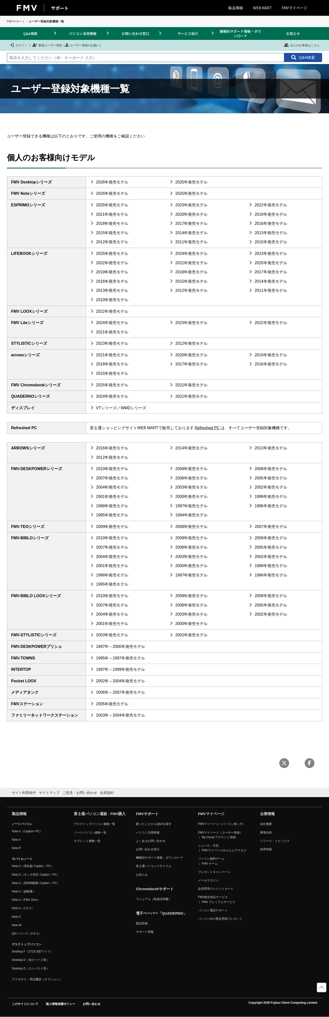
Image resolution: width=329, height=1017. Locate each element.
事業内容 (266, 832)
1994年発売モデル (191, 515)
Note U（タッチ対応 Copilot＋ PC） (36, 874)
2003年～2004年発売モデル (120, 715)
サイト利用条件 (24, 793)
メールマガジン (208, 880)
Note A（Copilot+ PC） (27, 831)
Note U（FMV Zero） (26, 900)
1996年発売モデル (271, 506)
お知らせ (293, 33)
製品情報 (235, 7)
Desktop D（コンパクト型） (30, 968)
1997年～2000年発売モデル (120, 646)
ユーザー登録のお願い (82, 45)
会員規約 (107, 793)
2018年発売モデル (112, 223)
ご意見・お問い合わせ (80, 793)
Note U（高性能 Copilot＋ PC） (33, 866)
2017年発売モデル (191, 223)
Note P (16, 848)
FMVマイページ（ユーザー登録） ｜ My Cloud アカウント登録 (220, 835)
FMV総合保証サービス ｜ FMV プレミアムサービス (216, 899)
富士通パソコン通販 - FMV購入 (100, 814)
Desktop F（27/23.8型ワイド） (32, 951)
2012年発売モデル (112, 242)
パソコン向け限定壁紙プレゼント (220, 918)
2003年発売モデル (191, 487)
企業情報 (267, 814)
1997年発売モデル (191, 506)
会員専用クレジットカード (215, 888)
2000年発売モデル (191, 496)
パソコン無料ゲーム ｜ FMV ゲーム (211, 861)
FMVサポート (16, 21)
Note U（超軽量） (24, 891)
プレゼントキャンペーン (214, 872)
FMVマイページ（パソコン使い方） (222, 824)
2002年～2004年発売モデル (120, 681)
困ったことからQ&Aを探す (154, 824)
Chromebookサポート (155, 889)
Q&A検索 (30, 33)
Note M (16, 925)
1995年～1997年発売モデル (120, 658)
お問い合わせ (91, 1004)
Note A (16, 839)
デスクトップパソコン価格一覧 (94, 824)
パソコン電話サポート (213, 910)
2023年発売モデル (191, 205)
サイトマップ (49, 793)
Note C (16, 917)
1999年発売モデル (271, 496)
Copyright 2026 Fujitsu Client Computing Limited (282, 1002)
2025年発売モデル (191, 182)
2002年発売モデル (271, 487)
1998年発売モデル (112, 506)
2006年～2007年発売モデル (120, 692)
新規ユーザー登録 (47, 45)
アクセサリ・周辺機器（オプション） (37, 979)
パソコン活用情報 (83, 33)
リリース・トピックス (275, 841)
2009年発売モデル (191, 469)
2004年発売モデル (112, 487)
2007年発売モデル (112, 478)
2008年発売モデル (271, 469)
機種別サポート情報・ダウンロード (240, 33)
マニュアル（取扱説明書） (153, 899)
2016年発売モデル (271, 223)
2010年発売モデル (271, 242)
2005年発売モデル (271, 478)
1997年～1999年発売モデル (120, 669)
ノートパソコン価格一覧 (90, 832)
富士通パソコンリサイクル (153, 866)
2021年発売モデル (112, 214)
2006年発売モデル (191, 478)
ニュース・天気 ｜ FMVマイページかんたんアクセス (222, 848)
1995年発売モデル (112, 515)
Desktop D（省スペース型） (30, 960)
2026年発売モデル (112, 182)
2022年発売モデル (271, 205)
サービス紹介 (188, 33)
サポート (60, 8)
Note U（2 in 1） (23, 908)
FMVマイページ (294, 7)
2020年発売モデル (191, 214)
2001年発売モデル (112, 496)
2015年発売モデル (112, 233)
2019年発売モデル (271, 214)
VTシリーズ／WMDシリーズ (121, 408)
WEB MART (262, 7)
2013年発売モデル (271, 233)
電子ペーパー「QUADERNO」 (161, 913)
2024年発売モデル (191, 253)
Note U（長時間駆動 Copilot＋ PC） (36, 883)
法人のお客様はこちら (302, 45)
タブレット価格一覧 (87, 841)
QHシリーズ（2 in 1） (26, 933)
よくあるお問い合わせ (150, 841)
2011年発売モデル (191, 242)
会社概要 (266, 824)
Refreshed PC (207, 428)
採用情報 (266, 849)
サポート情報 (145, 932)
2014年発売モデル (191, 233)
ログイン (18, 45)
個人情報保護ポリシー (60, 1004)
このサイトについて (25, 1004)
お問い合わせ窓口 (135, 33)
